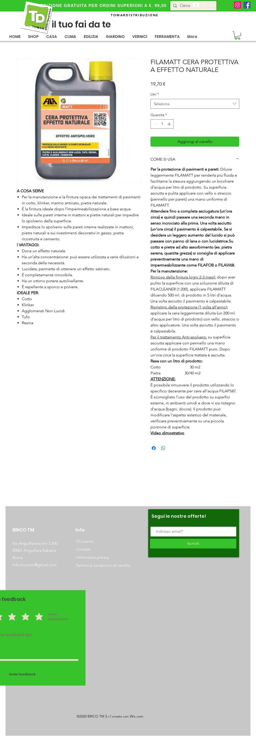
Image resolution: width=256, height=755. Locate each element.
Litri (154, 94)
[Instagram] (237, 4)
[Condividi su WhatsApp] (163, 448)
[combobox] (194, 104)
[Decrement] (154, 124)
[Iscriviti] (193, 543)
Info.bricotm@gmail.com (34, 564)
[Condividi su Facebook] (154, 448)
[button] (51, 36)
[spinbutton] (162, 124)
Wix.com (136, 716)
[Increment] (169, 124)
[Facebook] (247, 4)
